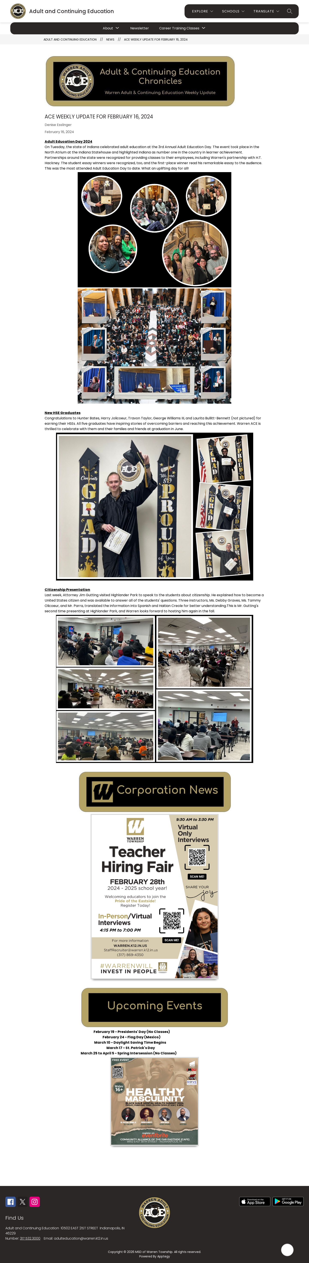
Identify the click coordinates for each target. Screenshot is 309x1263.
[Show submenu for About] (108, 28)
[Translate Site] (266, 11)
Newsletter (139, 28)
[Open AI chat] (287, 1250)
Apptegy (163, 1256)
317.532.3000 (30, 1238)
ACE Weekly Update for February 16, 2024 (156, 39)
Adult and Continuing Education (70, 39)
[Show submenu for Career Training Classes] (179, 28)
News (110, 39)
